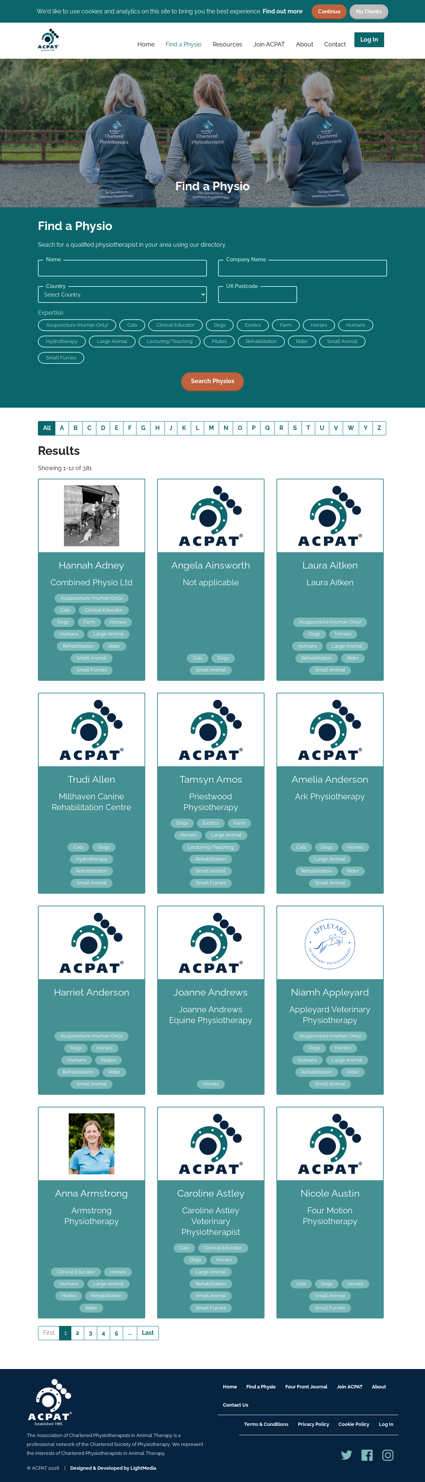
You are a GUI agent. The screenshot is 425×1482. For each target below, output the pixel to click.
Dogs (220, 325)
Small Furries (61, 357)
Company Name (246, 259)
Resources (227, 44)
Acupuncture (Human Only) (77, 325)
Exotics (253, 325)
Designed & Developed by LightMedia (113, 1468)
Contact (335, 44)
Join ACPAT (269, 44)
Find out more (283, 11)
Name (53, 259)
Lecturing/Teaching (169, 341)
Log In (369, 39)
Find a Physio (184, 44)
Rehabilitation (261, 341)
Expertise (50, 312)
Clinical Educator (175, 325)
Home (146, 44)
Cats (132, 325)
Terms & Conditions (266, 1424)
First (49, 1332)
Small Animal (342, 341)
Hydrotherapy (62, 341)
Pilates (219, 341)
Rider (302, 341)
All (47, 427)
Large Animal (112, 341)
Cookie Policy (353, 1424)
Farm (286, 325)
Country (56, 286)
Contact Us (235, 1405)
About (304, 44)
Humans (355, 325)
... (130, 1332)
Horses (319, 325)
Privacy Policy (313, 1424)
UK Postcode (242, 286)
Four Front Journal (306, 1386)
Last (148, 1332)
